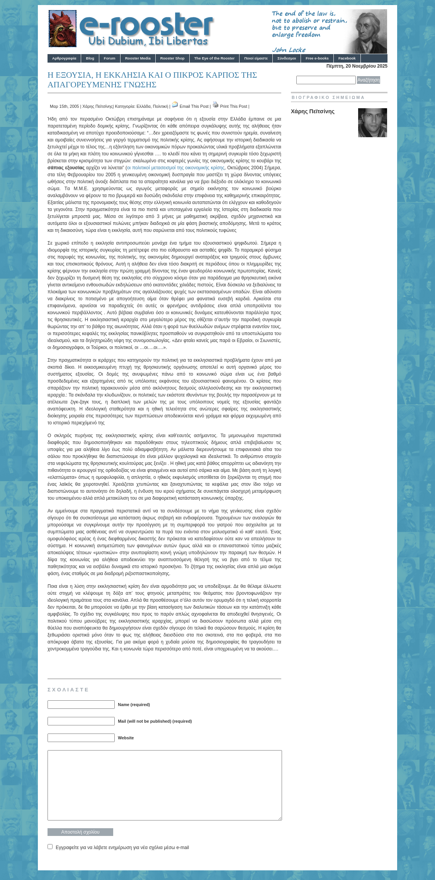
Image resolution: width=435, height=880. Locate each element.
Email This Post (194, 106)
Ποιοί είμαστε (256, 58)
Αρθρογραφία (64, 58)
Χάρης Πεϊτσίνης (97, 106)
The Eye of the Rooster (214, 58)
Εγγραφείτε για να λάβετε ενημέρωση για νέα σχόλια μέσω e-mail (122, 847)
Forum (110, 58)
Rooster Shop (172, 58)
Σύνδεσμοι (286, 58)
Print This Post (233, 106)
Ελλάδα (143, 106)
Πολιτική (160, 106)
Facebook (347, 58)
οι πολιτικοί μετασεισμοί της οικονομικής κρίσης (175, 167)
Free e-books (317, 58)
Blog (90, 58)
